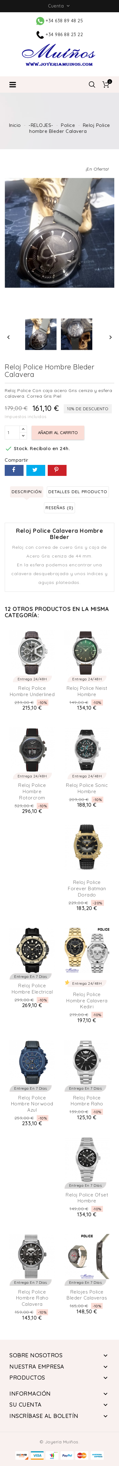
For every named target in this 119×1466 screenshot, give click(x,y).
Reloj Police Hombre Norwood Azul (32, 1104)
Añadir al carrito (58, 432)
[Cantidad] (12, 432)
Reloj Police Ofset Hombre (87, 1198)
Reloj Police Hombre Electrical (32, 989)
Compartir (14, 470)
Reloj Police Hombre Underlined (32, 691)
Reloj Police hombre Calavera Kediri (87, 1000)
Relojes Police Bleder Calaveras (87, 1295)
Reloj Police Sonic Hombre (87, 788)
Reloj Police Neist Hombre (87, 691)
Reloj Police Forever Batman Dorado (87, 888)
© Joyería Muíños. (60, 1442)
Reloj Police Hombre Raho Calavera (32, 1298)
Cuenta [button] (59, 6)
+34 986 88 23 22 (59, 34)
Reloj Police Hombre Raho (87, 1101)
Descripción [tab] (27, 491)
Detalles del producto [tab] (77, 491)
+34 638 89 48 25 (59, 21)
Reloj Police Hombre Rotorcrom (32, 791)
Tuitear (35, 470)
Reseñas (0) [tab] (59, 507)
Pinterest (57, 470)
